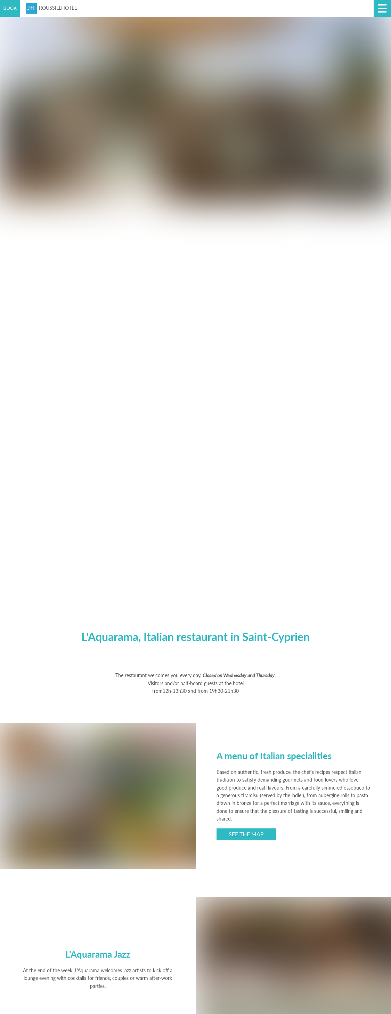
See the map (246, 834)
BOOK (10, 8)
